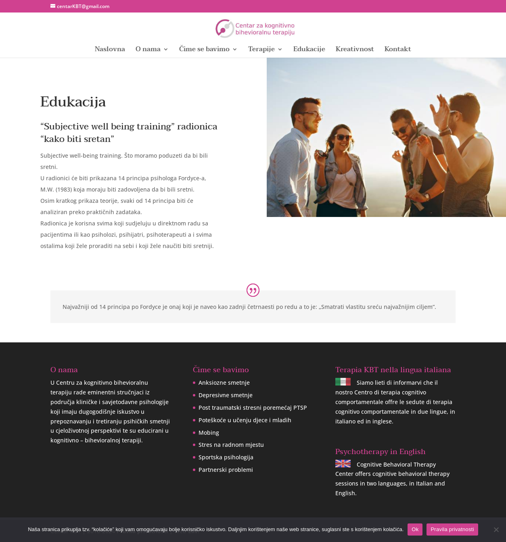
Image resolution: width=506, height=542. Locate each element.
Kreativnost (355, 50)
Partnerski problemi (226, 469)
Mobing (209, 432)
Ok (415, 529)
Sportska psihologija (226, 457)
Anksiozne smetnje (224, 382)
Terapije (261, 50)
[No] (496, 529)
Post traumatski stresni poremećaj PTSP (253, 407)
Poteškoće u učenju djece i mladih (245, 420)
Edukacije (309, 50)
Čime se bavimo (204, 50)
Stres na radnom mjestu (231, 444)
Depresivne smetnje (226, 395)
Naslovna (110, 50)
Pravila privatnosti (452, 529)
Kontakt (398, 50)
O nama (148, 50)
